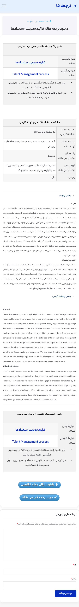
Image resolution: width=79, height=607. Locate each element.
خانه (49, 21)
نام (74, 565)
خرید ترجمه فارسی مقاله (39, 497)
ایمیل (73, 579)
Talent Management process (30, 74)
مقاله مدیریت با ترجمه (35, 21)
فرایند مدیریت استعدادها (30, 62)
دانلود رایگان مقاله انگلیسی (39, 485)
